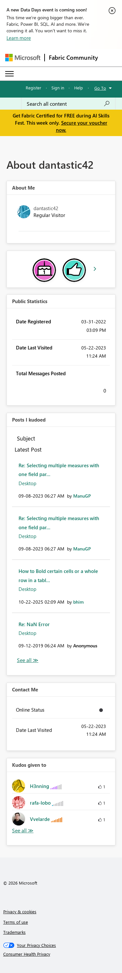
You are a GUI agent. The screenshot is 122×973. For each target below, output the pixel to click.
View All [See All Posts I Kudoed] (27, 660)
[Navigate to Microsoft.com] (22, 57)
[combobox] (68, 104)
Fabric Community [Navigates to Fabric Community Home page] (73, 57)
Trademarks (14, 932)
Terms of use (15, 922)
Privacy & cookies (19, 911)
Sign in (57, 87)
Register (33, 87)
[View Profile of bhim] (78, 602)
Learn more (19, 38)
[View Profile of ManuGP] (82, 496)
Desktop (27, 483)
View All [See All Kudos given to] (23, 830)
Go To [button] (100, 88)
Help (78, 87)
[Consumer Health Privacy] (61, 954)
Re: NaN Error (34, 624)
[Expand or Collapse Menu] (9, 74)
